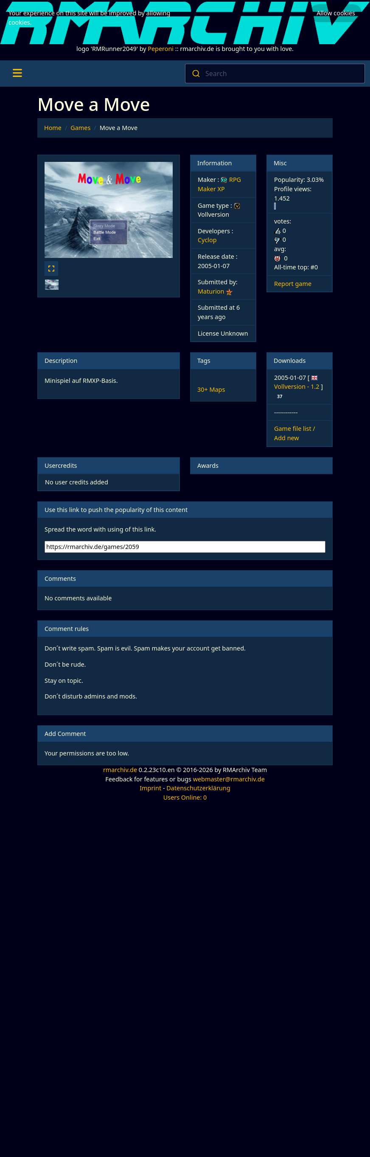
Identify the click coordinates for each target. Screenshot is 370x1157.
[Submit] (195, 73)
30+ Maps (211, 389)
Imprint (150, 788)
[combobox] (275, 73)
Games (80, 128)
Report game (292, 284)
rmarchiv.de (120, 770)
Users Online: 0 (185, 797)
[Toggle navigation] (17, 73)
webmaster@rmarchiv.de (229, 779)
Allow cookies (336, 13)
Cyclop (207, 240)
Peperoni (161, 49)
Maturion (211, 291)
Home (53, 128)
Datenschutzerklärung (198, 788)
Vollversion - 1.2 (297, 386)
